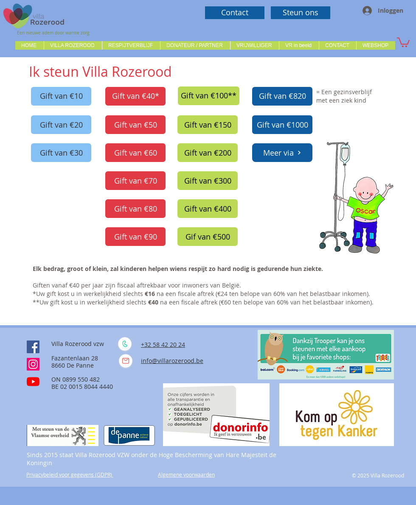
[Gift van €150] (207, 124)
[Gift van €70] (135, 180)
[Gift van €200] (207, 152)
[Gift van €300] (207, 180)
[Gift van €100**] (208, 95)
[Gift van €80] (135, 208)
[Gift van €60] (135, 152)
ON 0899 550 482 (75, 379)
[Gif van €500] (207, 236)
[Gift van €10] (61, 96)
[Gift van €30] (61, 152)
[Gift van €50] (135, 124)
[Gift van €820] (282, 96)
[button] (73, 45)
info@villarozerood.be (172, 361)
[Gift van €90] (135, 236)
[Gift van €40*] (135, 96)
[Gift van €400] (207, 208)
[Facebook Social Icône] (33, 346)
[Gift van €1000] (282, 124)
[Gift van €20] (61, 124)
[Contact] (234, 12)
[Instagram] (33, 364)
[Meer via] (282, 152)
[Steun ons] (300, 12)
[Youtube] (33, 381)
